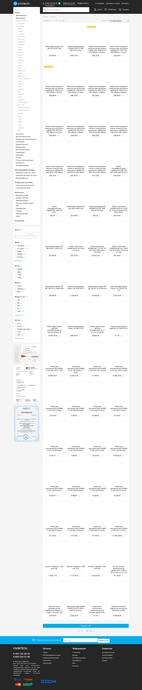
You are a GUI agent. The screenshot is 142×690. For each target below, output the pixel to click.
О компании (99, 3)
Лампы (17, 13)
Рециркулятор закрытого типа (26, 175)
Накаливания (20, 152)
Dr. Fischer (21, 26)
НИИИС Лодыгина (24, 107)
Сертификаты (76, 659)
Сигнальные (20, 163)
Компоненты (19, 192)
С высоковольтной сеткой (25, 185)
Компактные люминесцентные (26, 139)
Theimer (20, 58)
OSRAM (20, 31)
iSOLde (20, 81)
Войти (98, 9)
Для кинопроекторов (23, 136)
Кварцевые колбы (22, 195)
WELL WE (21, 105)
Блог (74, 662)
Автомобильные (21, 15)
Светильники (19, 221)
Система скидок (107, 656)
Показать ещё (86, 626)
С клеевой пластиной (23, 188)
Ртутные (18, 157)
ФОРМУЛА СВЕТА (24, 110)
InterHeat (21, 39)
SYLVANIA (21, 23)
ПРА (17, 206)
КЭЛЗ (20, 65)
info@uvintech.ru (83, 3)
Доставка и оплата (113, 3)
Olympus (20, 52)
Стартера (19, 211)
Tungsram (21, 100)
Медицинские (20, 147)
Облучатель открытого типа (25, 173)
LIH (19, 92)
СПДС (20, 119)
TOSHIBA (21, 60)
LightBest (21, 89)
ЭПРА (18, 216)
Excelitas (20, 34)
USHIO (20, 63)
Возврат (104, 659)
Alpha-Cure (21, 71)
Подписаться (104, 639)
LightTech (21, 44)
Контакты (125, 3)
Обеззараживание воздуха (25, 170)
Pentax (20, 97)
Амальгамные (20, 18)
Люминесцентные (22, 144)
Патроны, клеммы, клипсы (25, 203)
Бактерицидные (21, 21)
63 (61, 20)
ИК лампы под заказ (79, 656)
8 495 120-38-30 (51, 3)
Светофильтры (21, 208)
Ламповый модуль (22, 200)
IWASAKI (21, 84)
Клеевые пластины (22, 198)
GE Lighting (21, 37)
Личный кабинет (107, 654)
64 (63, 20)
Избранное (110, 9)
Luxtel (20, 47)
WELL (19, 130)
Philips (20, 29)
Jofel (19, 125)
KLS (19, 86)
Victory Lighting (23, 102)
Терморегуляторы (22, 214)
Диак (19, 116)
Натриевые (19, 155)
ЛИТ (19, 68)
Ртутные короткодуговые (24, 160)
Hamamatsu (22, 76)
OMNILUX (21, 94)
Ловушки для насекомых (24, 182)
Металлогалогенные (23, 150)
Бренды (75, 654)
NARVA (20, 50)
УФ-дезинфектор (22, 178)
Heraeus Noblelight (24, 79)
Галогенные (20, 134)
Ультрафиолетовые (22, 165)
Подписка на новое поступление (46, 639)
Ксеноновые (20, 142)
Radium (20, 55)
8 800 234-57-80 (69, 3)
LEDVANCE (21, 42)
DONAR (20, 73)
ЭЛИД (20, 122)
